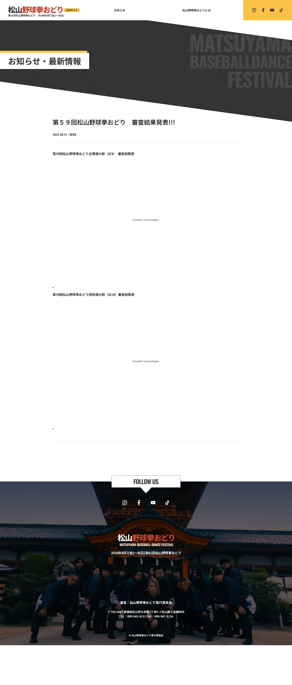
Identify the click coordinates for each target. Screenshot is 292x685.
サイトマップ (129, 663)
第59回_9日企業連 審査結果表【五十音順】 (80, 289)
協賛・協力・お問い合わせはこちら (146, 651)
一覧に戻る (148, 460)
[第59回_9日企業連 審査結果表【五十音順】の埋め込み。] (146, 220)
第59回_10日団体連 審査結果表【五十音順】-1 (82, 434)
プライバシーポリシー (156, 663)
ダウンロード (121, 289)
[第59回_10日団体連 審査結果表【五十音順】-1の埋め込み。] (146, 365)
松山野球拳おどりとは (196, 10)
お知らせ (119, 10)
